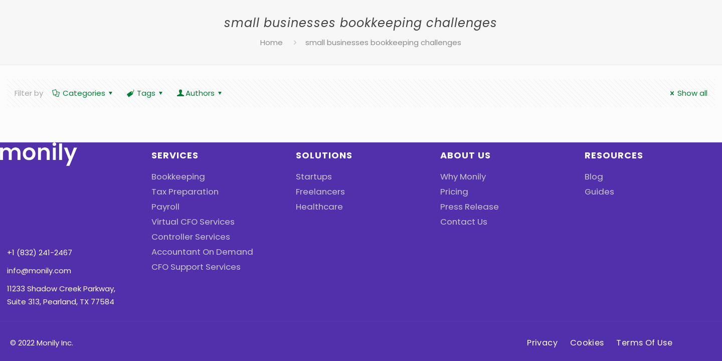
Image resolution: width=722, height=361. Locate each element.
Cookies (587, 303)
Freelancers (317, 191)
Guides (598, 191)
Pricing (452, 191)
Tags (145, 93)
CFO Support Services (191, 266)
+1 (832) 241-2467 (39, 195)
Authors (200, 93)
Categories (83, 93)
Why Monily (460, 176)
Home (271, 42)
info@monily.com (39, 213)
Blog (593, 176)
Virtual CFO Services (188, 221)
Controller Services (186, 236)
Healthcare (316, 206)
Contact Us (461, 221)
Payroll (163, 206)
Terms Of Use (647, 303)
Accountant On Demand (197, 251)
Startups (312, 176)
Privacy (539, 303)
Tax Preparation (181, 191)
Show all (687, 93)
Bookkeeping (175, 176)
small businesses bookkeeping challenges (383, 42)
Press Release (466, 206)
